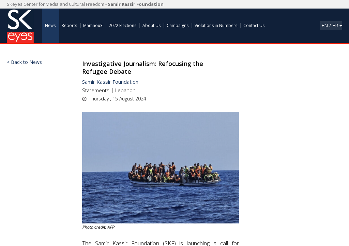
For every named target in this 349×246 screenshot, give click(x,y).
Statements (95, 90)
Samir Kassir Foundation (110, 81)
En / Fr (331, 25)
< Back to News (24, 62)
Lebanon (125, 90)
